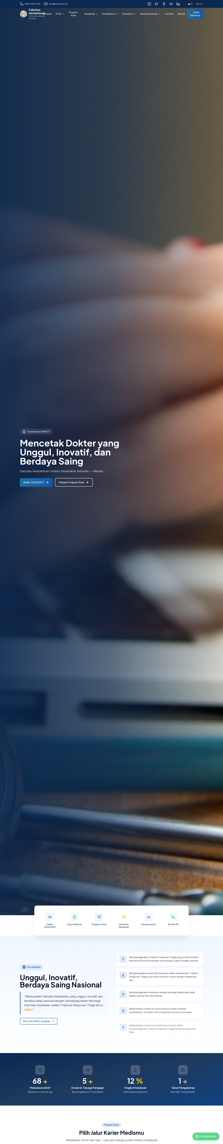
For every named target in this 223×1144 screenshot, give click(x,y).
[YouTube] (171, 4)
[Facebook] (163, 4)
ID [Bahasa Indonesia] (190, 3)
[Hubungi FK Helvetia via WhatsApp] (205, 1136)
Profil (60, 14)
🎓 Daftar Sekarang (195, 14)
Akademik (91, 14)
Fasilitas (169, 14)
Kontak (181, 14)
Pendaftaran (110, 14)
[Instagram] (149, 4)
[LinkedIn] (178, 4)
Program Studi (74, 14)
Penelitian (129, 14)
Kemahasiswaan (150, 14)
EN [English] (199, 3)
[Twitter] (156, 4)
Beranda (47, 14)
